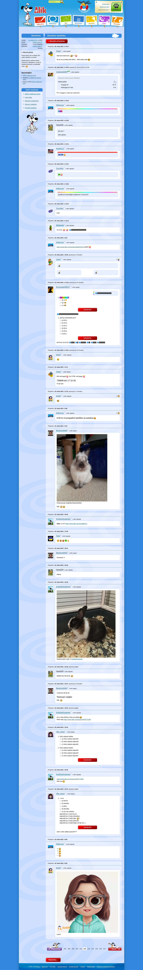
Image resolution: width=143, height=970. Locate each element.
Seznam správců (62, 966)
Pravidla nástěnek (30, 108)
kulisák (40, 48)
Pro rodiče (53, 966)
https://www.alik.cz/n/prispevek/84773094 (70, 779)
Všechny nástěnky (31, 104)
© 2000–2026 (34, 966)
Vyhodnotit (87, 310)
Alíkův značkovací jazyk (29, 75)
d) (63, 328)
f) (63, 334)
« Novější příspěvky (56, 41)
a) (63, 300)
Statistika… (53, 960)
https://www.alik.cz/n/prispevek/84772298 (77, 719)
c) (63, 305)
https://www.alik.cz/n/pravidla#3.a (76, 523)
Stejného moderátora (32, 101)
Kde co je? (45, 966)
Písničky (82, 966)
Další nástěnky (32, 90)
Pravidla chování (73, 966)
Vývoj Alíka (28, 97)
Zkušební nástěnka (56, 35)
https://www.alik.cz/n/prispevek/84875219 (70, 247)
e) (63, 331)
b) (63, 303)
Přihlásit (116, 10)
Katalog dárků (91, 966)
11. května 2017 (32, 40)
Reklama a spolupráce (106, 966)
